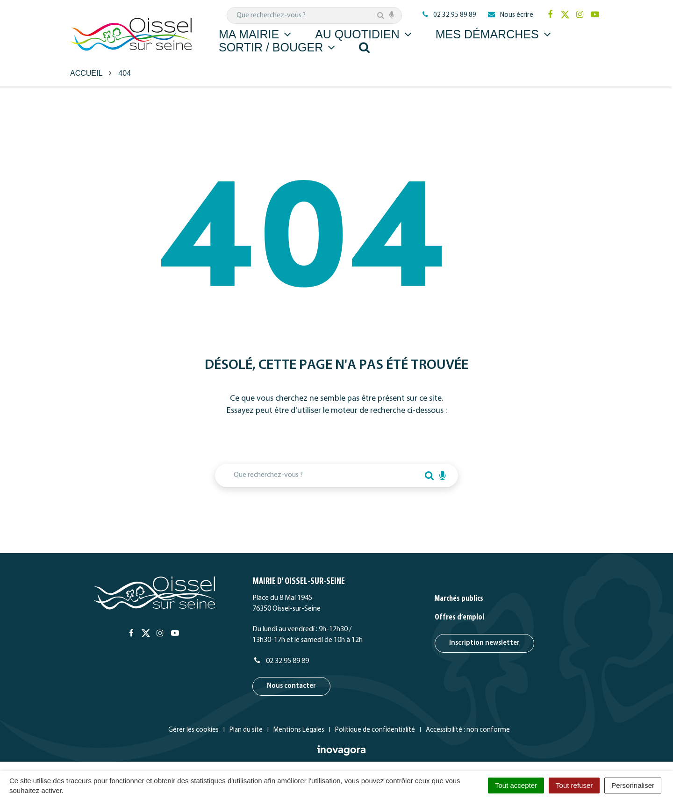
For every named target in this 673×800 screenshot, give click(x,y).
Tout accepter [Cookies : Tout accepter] (516, 785)
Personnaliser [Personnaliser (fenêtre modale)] (632, 785)
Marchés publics (459, 598)
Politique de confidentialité (375, 730)
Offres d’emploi (459, 617)
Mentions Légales (298, 730)
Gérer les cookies (193, 730)
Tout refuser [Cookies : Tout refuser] (574, 785)
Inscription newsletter (484, 643)
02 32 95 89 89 (280, 661)
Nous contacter (291, 686)
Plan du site (246, 730)
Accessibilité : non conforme (468, 730)
